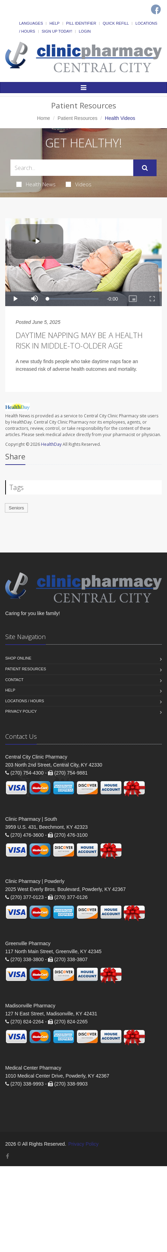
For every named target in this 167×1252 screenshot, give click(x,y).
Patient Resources (77, 118)
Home (43, 118)
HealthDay (51, 444)
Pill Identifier (81, 23)
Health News (36, 184)
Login (84, 31)
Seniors (16, 507)
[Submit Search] (145, 167)
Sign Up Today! (57, 31)
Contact (14, 680)
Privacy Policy (21, 711)
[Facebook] (156, 9)
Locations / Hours (24, 701)
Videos (79, 184)
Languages (31, 23)
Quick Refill (116, 23)
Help (54, 23)
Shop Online (18, 658)
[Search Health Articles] (71, 167)
